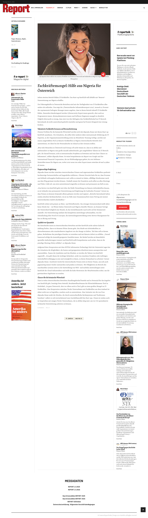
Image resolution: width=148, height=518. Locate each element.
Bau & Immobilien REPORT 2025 (74, 496)
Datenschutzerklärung (123, 202)
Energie (60, 8)
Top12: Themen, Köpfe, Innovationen (18, 40)
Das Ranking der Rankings (20, 63)
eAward (85, 8)
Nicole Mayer (19, 125)
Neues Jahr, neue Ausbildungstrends (122, 252)
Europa (13, 253)
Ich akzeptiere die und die (126, 198)
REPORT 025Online (74, 502)
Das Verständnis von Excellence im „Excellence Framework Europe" (124, 416)
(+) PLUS (68, 8)
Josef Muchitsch (19, 180)
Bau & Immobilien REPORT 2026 (74, 499)
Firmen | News (120, 255)
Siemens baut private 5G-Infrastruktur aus (126, 109)
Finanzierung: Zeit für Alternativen (18, 250)
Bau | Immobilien (37, 8)
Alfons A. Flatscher (20, 94)
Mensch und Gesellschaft (18, 254)
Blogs (92, 8)
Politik (13, 101)
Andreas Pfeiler (19, 215)
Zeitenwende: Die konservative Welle (17, 98)
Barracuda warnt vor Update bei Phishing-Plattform (126, 58)
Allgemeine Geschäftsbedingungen (82, 504)
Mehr (76, 8)
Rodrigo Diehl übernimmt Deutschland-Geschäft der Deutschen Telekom (125, 91)
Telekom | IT (50, 8)
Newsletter (103, 8)
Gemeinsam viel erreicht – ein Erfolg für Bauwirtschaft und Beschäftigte (21, 186)
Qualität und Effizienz (17, 158)
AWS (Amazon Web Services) (128, 332)
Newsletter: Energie (124, 155)
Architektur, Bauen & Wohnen (19, 189)
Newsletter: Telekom (125, 158)
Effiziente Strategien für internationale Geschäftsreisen (124, 306)
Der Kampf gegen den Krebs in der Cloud (125, 448)
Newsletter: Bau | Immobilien (126, 152)
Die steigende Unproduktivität (21, 219)
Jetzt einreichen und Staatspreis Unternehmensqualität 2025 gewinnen (20, 153)
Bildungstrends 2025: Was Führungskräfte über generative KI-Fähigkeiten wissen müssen (125, 360)
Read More (14, 120)
